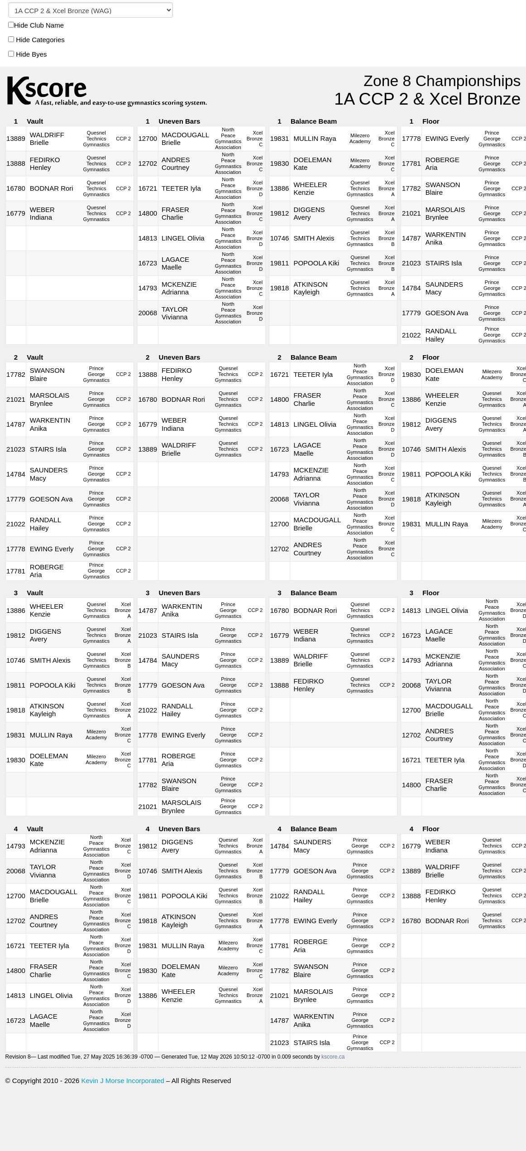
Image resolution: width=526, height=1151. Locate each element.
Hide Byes (27, 54)
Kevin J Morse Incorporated (122, 1080)
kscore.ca (332, 1057)
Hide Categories (36, 39)
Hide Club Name (36, 25)
